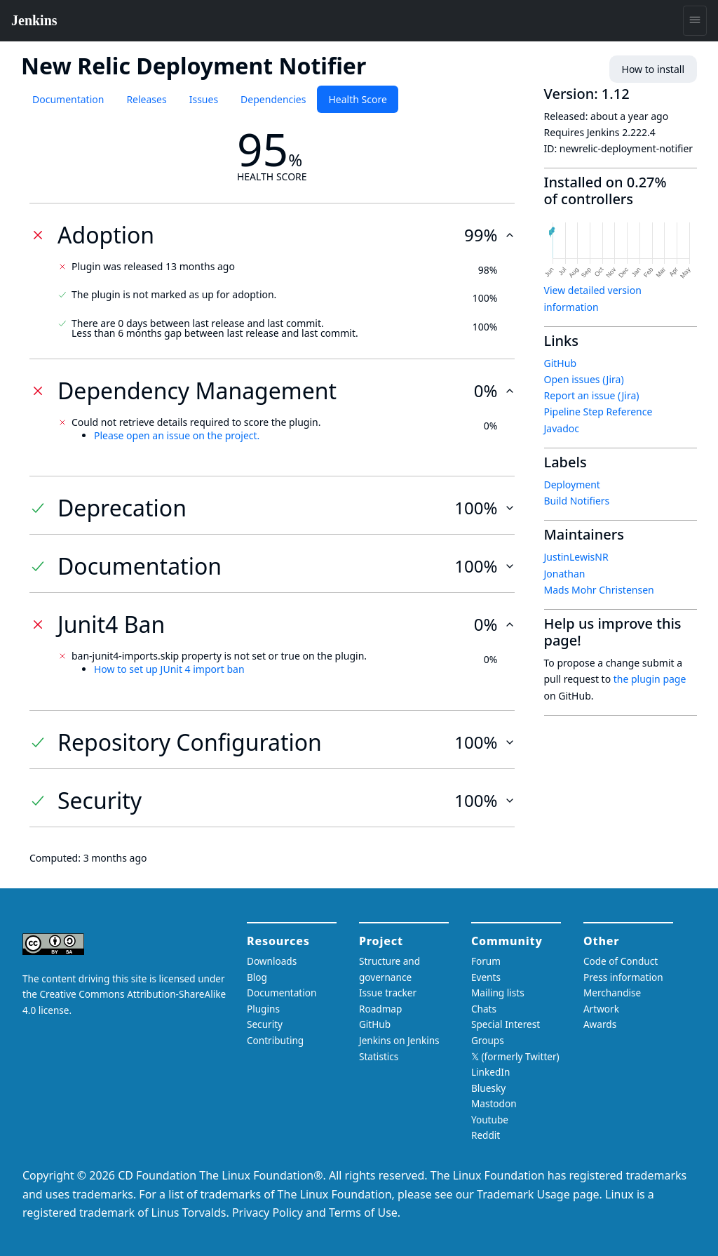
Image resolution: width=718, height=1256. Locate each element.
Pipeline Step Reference (598, 411)
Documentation (68, 99)
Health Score (357, 99)
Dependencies (273, 99)
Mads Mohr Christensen (599, 589)
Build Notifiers (577, 500)
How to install (653, 69)
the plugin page (650, 679)
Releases (146, 99)
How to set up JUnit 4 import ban (169, 669)
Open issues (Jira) (584, 379)
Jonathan (564, 573)
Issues (203, 99)
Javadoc (561, 428)
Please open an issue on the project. (176, 435)
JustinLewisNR (576, 556)
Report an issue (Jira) (591, 395)
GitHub (560, 363)
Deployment (572, 484)
